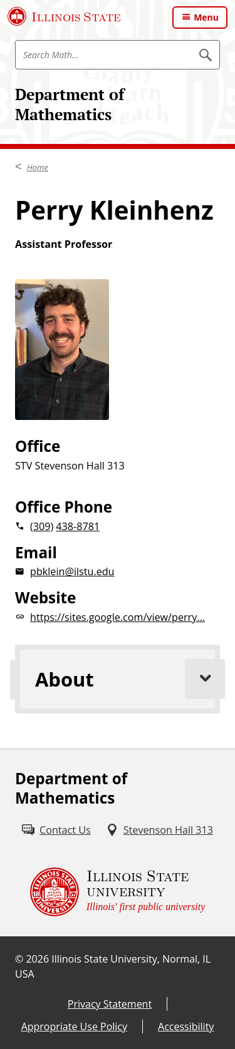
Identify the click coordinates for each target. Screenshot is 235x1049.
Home (37, 167)
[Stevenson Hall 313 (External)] (159, 829)
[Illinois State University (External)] (64, 16)
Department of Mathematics (69, 104)
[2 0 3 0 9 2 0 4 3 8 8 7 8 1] (117, 526)
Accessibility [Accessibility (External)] (186, 1026)
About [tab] (127, 679)
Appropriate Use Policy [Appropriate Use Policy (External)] (74, 1026)
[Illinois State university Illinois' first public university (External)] (118, 891)
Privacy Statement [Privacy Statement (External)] (110, 1004)
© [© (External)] (19, 959)
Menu (206, 17)
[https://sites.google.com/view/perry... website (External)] (117, 617)
